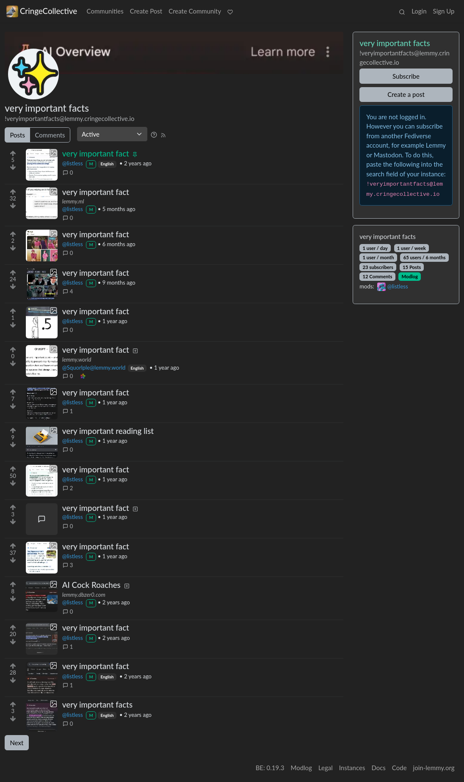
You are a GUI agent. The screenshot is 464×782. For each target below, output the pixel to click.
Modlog (410, 276)
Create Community (194, 11)
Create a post (406, 94)
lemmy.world (76, 359)
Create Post (146, 11)
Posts (17, 135)
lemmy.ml (73, 201)
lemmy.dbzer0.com (83, 594)
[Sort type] (112, 134)
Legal (325, 767)
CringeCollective (41, 11)
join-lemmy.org (434, 767)
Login (419, 11)
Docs (378, 767)
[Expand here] (42, 165)
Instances (352, 767)
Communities (105, 11)
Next (17, 742)
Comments (50, 135)
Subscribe (406, 76)
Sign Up (444, 11)
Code (399, 767)
